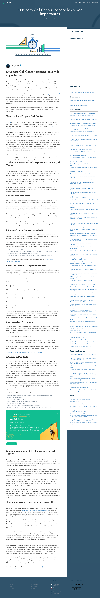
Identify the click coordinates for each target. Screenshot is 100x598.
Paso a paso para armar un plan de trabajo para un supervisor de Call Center (82, 160)
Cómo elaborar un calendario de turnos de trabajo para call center (83, 289)
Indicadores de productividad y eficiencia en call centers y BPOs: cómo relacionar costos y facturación (83, 311)
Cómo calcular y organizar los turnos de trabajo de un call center (83, 270)
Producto (82, 2)
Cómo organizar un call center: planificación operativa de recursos (84, 255)
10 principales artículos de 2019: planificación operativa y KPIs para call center (84, 423)
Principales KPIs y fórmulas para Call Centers (81, 227)
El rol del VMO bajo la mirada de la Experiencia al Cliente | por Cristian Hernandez (83, 362)
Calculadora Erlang (74, 90)
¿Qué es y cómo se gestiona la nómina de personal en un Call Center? (84, 224)
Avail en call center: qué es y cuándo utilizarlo (81, 173)
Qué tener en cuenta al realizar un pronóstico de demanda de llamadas (82, 183)
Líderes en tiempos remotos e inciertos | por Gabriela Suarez (83, 366)
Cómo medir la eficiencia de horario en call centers (82, 284)
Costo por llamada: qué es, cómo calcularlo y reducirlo (83, 286)
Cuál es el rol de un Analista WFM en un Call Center (82, 221)
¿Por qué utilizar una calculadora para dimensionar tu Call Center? (83, 192)
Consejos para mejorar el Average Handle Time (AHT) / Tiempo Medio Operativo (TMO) (83, 301)
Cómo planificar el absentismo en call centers (81, 308)
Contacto (95, 2)
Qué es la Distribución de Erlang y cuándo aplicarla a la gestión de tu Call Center (83, 217)
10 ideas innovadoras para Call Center (79, 155)
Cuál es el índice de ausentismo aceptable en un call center (82, 152)
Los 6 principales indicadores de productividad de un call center (84, 200)
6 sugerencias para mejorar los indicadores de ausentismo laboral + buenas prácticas (81, 196)
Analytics (33, 588)
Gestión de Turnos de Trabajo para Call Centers (81, 404)
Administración (34, 584)
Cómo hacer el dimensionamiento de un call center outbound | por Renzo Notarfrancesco (82, 386)
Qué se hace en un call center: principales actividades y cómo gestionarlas (83, 120)
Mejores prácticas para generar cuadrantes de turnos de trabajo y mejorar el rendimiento (83, 258)
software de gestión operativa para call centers (35, 510)
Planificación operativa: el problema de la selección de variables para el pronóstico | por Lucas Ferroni (83, 390)
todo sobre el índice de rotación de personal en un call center (25, 352)
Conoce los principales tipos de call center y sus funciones (81, 189)
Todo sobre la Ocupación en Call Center (79, 171)
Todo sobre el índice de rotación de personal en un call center (83, 318)
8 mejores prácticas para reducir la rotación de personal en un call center (83, 236)
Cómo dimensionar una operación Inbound (82, 343)
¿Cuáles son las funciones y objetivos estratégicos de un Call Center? (83, 206)
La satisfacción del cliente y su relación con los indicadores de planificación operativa (81, 281)
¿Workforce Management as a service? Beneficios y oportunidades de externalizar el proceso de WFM (82, 132)
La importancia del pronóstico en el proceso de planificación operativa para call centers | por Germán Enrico (83, 375)
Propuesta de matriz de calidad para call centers (81, 149)
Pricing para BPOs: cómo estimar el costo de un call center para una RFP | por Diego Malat (82, 379)
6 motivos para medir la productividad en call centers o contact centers (83, 273)
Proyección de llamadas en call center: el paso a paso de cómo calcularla (83, 140)
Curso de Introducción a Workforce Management (82, 92)
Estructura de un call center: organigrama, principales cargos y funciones (83, 128)
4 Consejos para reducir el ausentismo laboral (81, 335)
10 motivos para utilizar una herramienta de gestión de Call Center (83, 230)
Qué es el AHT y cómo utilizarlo (77, 143)
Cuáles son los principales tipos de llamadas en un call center (83, 146)
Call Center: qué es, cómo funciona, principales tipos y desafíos (83, 277)
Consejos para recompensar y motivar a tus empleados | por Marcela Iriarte (84, 382)
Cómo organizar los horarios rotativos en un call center (83, 324)
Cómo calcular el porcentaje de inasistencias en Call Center (82, 164)
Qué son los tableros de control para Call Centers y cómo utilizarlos (84, 210)
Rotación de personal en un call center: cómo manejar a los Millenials (83, 304)
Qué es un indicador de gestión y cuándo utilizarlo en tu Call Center (83, 243)
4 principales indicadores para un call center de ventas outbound (83, 314)
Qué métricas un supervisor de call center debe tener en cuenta (83, 214)
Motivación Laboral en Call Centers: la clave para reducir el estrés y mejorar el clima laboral (83, 262)
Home (75, 2)
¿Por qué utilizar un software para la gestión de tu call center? (83, 251)
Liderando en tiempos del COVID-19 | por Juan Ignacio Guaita (83, 355)
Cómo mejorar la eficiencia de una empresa (80, 346)
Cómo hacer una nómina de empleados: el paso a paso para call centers (83, 168)
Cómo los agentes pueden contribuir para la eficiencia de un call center (84, 293)
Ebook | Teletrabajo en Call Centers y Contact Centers (83, 100)
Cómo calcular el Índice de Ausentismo (79, 337)
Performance (34, 586)
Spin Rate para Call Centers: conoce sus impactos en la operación (83, 176)
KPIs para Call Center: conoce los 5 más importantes (82, 321)
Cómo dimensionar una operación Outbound (83, 341)
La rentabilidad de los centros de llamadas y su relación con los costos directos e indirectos (83, 136)
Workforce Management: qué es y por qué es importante (84, 326)
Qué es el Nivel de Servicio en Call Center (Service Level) (83, 186)
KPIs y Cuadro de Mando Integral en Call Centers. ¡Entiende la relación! (82, 329)
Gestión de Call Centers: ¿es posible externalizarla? (82, 125)
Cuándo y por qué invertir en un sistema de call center (83, 123)
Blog (88, 2)
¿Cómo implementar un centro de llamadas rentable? (83, 113)
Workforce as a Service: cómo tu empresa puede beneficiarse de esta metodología (82, 116)
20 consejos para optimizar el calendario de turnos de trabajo (83, 266)
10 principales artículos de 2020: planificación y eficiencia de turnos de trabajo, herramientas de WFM (84, 419)
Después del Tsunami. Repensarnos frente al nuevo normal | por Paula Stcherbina (82, 370)
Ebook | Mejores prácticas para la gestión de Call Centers (84, 103)
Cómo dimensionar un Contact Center (79, 339)
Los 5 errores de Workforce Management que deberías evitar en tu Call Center (83, 240)
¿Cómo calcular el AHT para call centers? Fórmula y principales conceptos (82, 297)
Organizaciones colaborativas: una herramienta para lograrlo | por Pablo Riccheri (83, 359)
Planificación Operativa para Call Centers (80, 399)
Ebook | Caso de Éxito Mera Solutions (79, 105)
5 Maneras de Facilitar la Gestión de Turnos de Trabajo (83, 332)
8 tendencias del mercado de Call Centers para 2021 (82, 233)
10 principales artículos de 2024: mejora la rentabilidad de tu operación (83, 407)
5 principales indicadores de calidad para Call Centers (83, 180)
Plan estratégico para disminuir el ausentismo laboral (83, 157)
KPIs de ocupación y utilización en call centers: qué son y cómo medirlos (83, 247)
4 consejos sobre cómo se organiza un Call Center (82, 203)
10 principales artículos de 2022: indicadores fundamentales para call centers (81, 410)
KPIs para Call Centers (75, 401)
